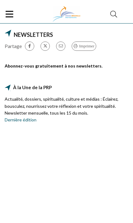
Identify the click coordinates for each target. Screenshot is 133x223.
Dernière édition (20, 119)
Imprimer (86, 46)
